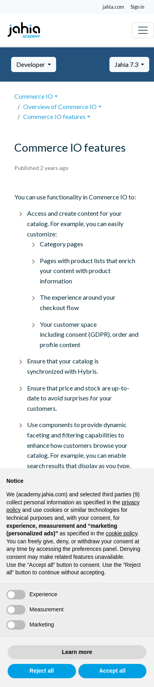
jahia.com (113, 7)
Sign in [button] (137, 7)
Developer (31, 64)
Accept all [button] (112, 670)
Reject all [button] (41, 670)
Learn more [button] (77, 652)
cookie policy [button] (121, 533)
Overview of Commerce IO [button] (60, 106)
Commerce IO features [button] (54, 116)
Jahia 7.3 (127, 64)
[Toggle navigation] (143, 30)
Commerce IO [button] (33, 96)
